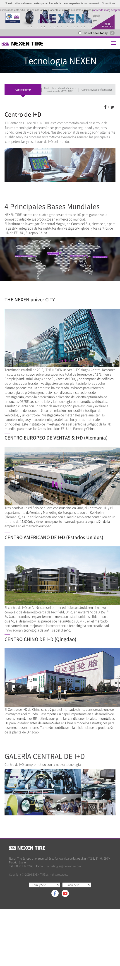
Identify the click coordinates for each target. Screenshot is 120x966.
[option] (60, 18)
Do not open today (96, 33)
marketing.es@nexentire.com (63, 866)
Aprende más (101, 10)
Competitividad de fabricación (97, 89)
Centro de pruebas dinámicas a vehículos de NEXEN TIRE (60, 89)
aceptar (115, 10)
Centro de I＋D (23, 89)
